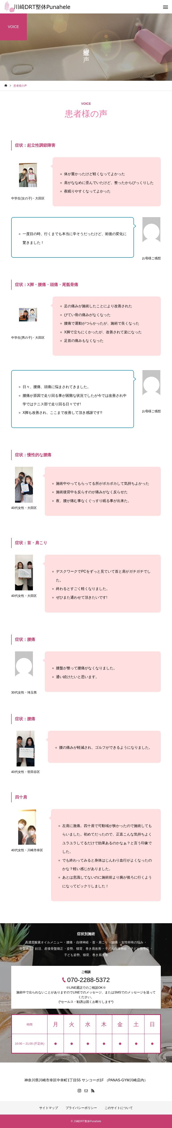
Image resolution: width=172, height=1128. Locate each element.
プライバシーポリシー (81, 1108)
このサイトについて (119, 1108)
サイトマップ (48, 1108)
